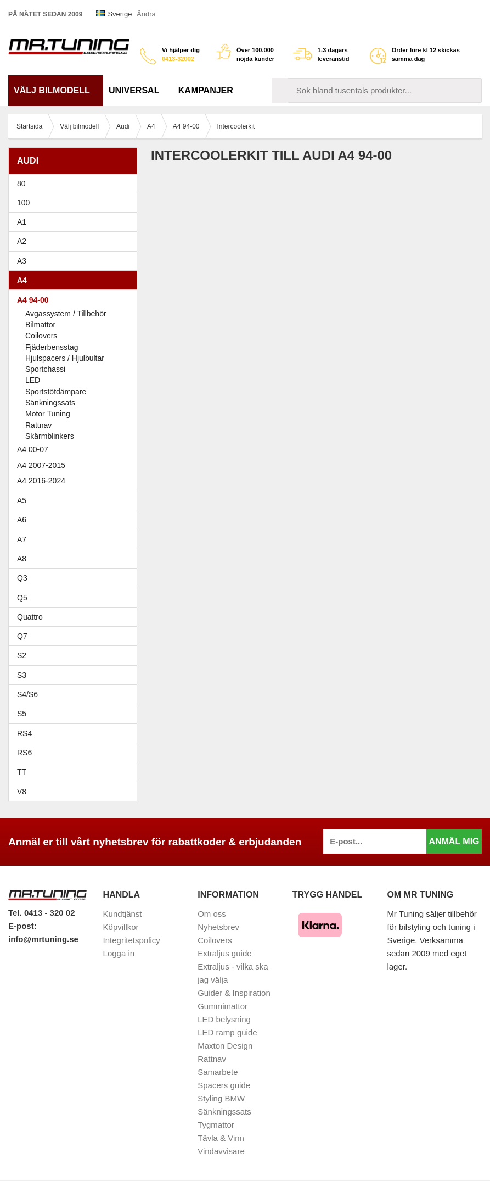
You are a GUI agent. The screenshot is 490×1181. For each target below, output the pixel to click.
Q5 (22, 597)
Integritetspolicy (131, 940)
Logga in (119, 953)
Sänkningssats (50, 402)
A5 (75, 500)
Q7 (22, 636)
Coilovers (41, 335)
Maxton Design (225, 1045)
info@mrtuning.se (43, 939)
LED (32, 380)
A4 (75, 280)
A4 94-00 (75, 300)
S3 (75, 675)
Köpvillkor (121, 927)
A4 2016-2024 (41, 480)
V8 (21, 791)
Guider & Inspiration (234, 993)
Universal (138, 90)
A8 (21, 558)
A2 (75, 241)
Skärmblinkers (49, 436)
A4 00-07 (75, 449)
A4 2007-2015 (75, 465)
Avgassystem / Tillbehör (65, 313)
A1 (75, 222)
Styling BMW (221, 1098)
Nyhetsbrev (218, 927)
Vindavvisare (221, 1151)
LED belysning (224, 1019)
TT (75, 771)
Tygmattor (216, 1124)
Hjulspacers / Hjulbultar (64, 358)
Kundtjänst (122, 913)
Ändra (146, 14)
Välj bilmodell (56, 90)
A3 (75, 261)
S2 (21, 655)
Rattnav (38, 425)
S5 (21, 713)
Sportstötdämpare (55, 391)
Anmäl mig (454, 841)
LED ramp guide (227, 1032)
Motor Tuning (47, 413)
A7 (75, 539)
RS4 (24, 733)
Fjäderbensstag (51, 347)
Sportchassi (45, 369)
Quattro (30, 616)
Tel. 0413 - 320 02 (41, 912)
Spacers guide (224, 1085)
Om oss (212, 913)
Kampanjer (205, 90)
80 (75, 183)
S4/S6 (75, 694)
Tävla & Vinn (221, 1138)
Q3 (22, 577)
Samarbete (218, 1072)
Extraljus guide (224, 953)
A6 (75, 519)
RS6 (24, 752)
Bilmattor (40, 324)
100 (75, 202)
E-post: (22, 926)
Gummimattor (222, 1006)
